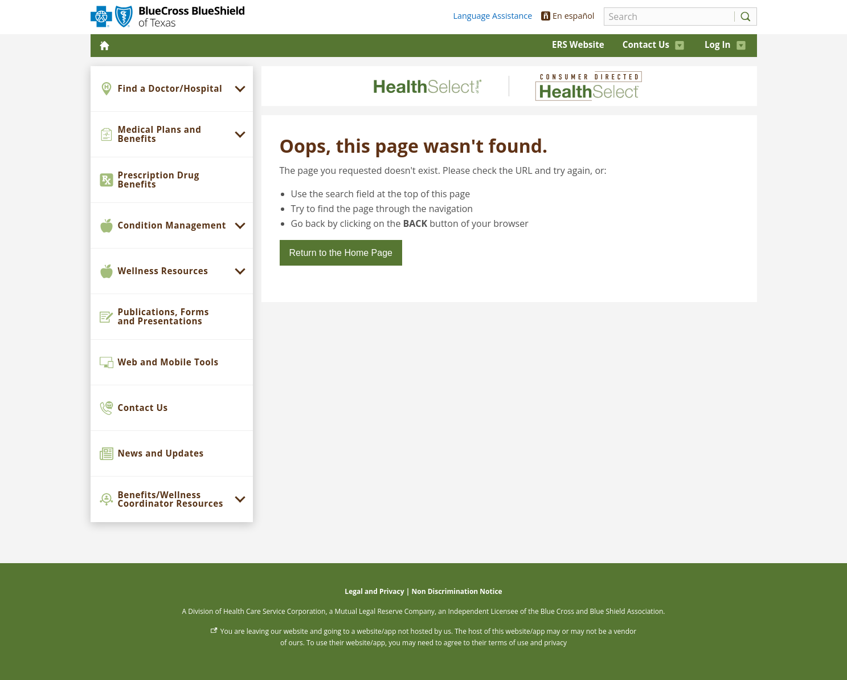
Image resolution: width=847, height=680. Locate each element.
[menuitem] (172, 89)
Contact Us (653, 44)
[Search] (666, 16)
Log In (725, 44)
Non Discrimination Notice (456, 591)
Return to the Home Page (340, 253)
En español (567, 15)
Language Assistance (493, 15)
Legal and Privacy (374, 591)
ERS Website (578, 44)
